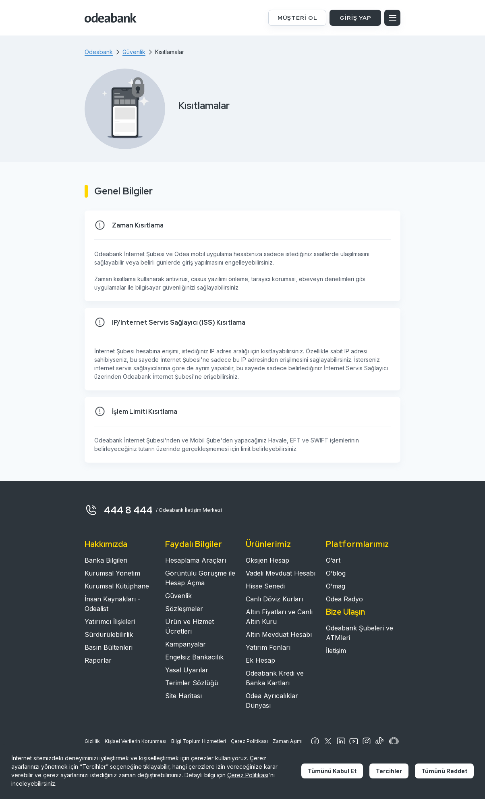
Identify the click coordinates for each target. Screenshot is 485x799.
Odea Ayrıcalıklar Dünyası (272, 700)
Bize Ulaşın (345, 612)
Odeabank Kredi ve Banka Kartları (275, 678)
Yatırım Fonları (268, 647)
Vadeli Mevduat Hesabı (280, 573)
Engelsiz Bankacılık (194, 657)
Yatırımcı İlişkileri (110, 622)
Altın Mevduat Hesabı (279, 634)
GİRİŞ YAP (355, 17)
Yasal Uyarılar (186, 670)
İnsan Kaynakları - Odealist (113, 604)
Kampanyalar (185, 644)
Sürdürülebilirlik (109, 634)
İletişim (336, 651)
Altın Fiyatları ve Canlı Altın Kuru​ (279, 617)
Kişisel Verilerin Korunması (135, 741)
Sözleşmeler (184, 609)
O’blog (336, 573)
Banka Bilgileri (106, 560)
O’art (333, 560)
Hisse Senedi (265, 586)
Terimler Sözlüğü (191, 683)
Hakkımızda (106, 544)
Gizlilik (92, 741)
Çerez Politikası (249, 741)
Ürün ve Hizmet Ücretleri (189, 626)
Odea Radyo (344, 599)
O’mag (335, 586)
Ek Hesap (260, 660)
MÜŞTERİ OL (297, 17)
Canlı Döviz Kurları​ (274, 599)
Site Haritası (183, 696)
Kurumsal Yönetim (112, 573)
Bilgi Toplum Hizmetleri (198, 741)
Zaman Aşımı (288, 741)
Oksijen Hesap (267, 560)
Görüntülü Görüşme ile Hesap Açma (200, 578)
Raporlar (98, 660)
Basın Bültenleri (109, 647)
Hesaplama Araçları (195, 560)
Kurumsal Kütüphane (117, 586)
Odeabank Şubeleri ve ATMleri (359, 633)
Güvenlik (178, 596)
